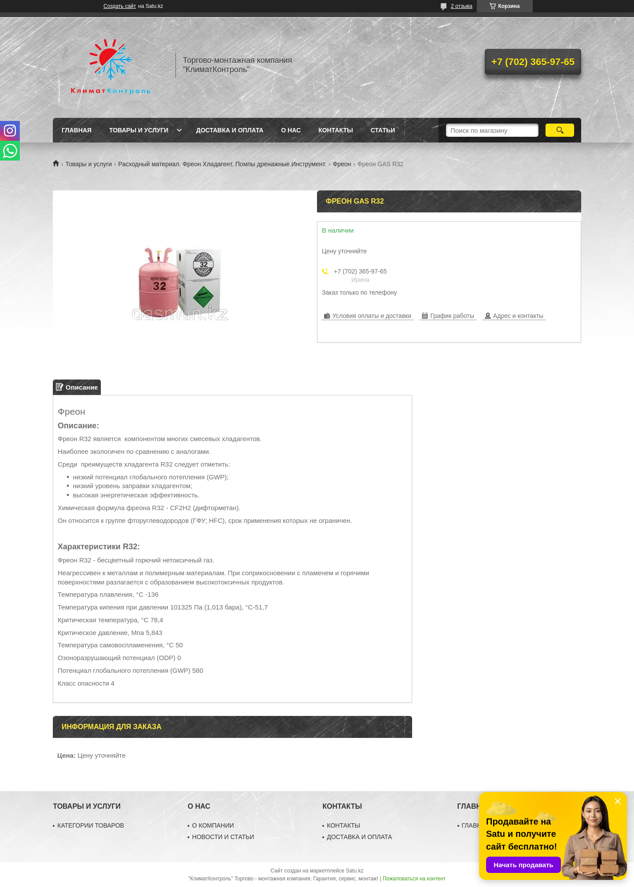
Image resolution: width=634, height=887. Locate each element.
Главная (77, 130)
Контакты (335, 130)
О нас (291, 130)
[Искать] (560, 130)
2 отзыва (461, 6)
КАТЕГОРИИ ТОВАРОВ (90, 825)
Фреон (342, 164)
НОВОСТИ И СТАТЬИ (223, 836)
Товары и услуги (139, 130)
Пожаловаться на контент (414, 879)
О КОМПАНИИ (213, 825)
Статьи (383, 130)
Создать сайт (119, 6)
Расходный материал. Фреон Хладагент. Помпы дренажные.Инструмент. (222, 164)
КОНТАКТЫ (343, 825)
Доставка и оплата (229, 130)
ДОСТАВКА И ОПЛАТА (359, 836)
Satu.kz (354, 871)
